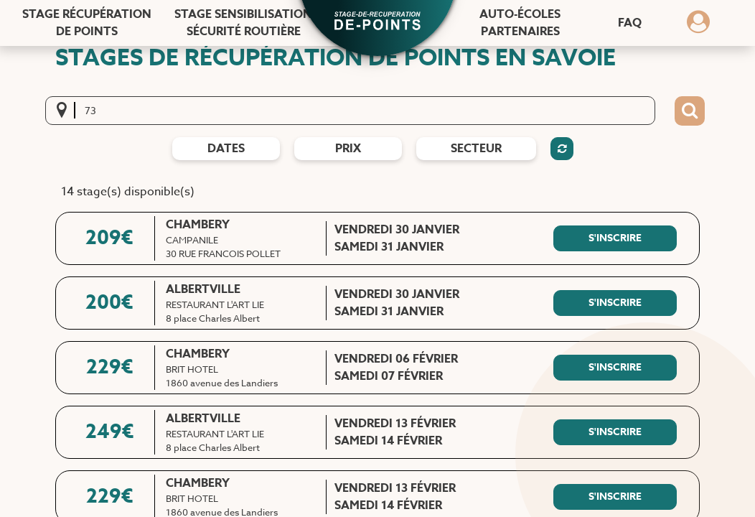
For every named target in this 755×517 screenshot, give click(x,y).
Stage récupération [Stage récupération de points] (86, 23)
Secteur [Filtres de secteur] (476, 148)
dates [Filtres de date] (226, 148)
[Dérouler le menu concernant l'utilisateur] (698, 26)
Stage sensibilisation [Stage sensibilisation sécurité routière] (243, 23)
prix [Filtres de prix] (348, 148)
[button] (377, 22)
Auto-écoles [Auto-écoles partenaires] (520, 23)
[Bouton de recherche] (690, 111)
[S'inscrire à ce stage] (615, 238)
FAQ (630, 23)
